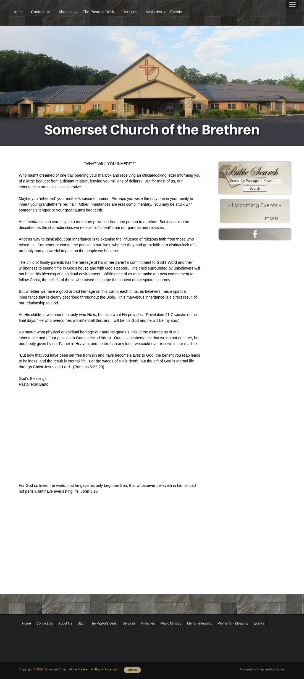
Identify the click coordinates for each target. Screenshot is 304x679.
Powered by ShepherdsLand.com (262, 669)
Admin (132, 670)
